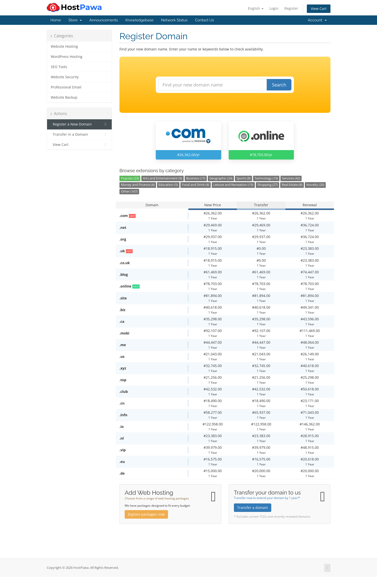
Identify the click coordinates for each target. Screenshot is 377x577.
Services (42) (291, 178)
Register (291, 8)
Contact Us (204, 20)
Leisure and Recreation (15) (233, 185)
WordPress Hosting (66, 56)
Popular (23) (130, 178)
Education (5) (168, 185)
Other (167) (129, 191)
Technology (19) (266, 178)
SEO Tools (59, 67)
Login (273, 8)
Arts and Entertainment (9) (162, 178)
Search (279, 85)
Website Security (65, 77)
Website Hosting (64, 46)
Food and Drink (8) (195, 185)
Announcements (103, 20)
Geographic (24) (220, 178)
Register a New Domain (79, 124)
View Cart (318, 8)
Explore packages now (146, 514)
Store (75, 20)
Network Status (174, 20)
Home (56, 20)
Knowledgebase (139, 20)
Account (317, 20)
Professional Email (66, 87)
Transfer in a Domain (79, 134)
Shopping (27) (267, 185)
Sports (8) (243, 178)
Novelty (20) (315, 185)
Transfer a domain (252, 507)
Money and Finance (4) (138, 185)
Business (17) (195, 178)
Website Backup (64, 97)
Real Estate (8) (292, 185)
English (256, 8)
